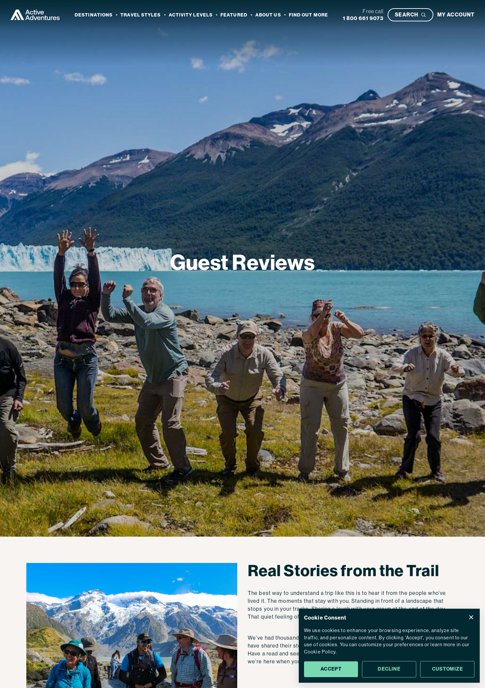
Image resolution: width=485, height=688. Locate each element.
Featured (233, 15)
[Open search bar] (410, 14)
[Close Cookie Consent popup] (471, 617)
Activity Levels (191, 15)
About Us (268, 15)
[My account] (455, 15)
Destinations (94, 15)
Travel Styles (140, 15)
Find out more (308, 15)
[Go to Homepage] (35, 15)
